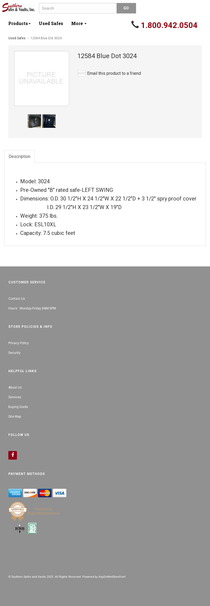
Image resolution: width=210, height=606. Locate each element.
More (79, 23)
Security (14, 353)
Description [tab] (19, 156)
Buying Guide (18, 407)
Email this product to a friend (114, 73)
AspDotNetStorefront (111, 577)
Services (14, 397)
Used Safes (51, 23)
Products (19, 23)
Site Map (14, 416)
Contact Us (16, 299)
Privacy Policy (18, 343)
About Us (15, 387)
